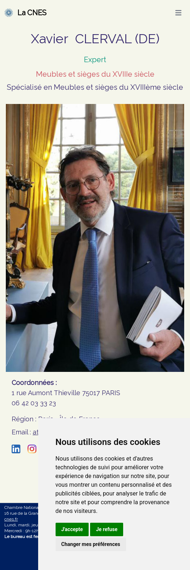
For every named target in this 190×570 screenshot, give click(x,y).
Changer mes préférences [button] (90, 544)
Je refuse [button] (106, 529)
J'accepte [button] (72, 529)
